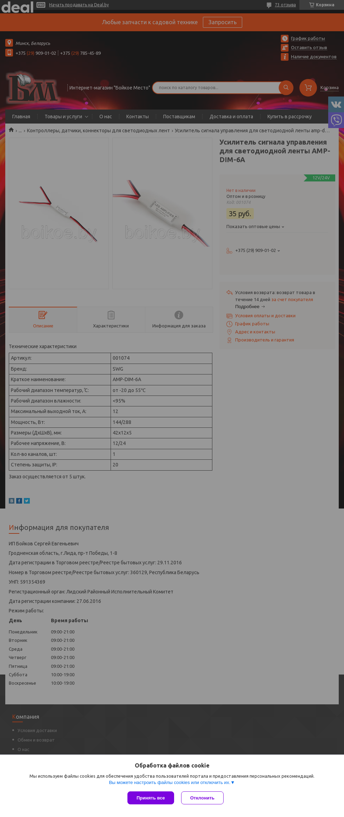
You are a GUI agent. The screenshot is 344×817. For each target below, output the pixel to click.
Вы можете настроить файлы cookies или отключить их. (169, 782)
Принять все (151, 798)
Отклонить (202, 798)
